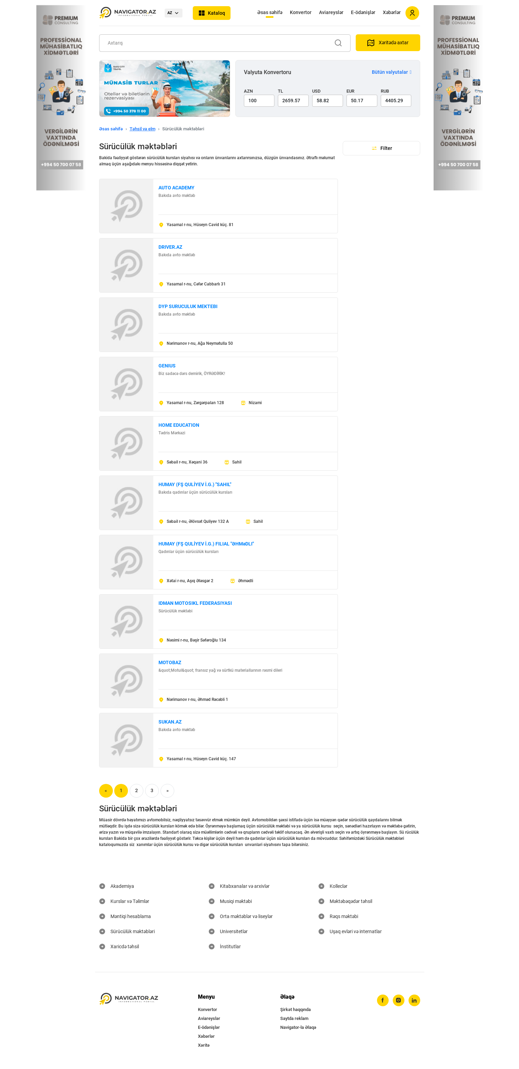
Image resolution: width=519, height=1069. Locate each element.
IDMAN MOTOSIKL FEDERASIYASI (195, 603)
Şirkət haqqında (295, 1009)
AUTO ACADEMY (176, 187)
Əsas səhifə (269, 12)
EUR (350, 91)
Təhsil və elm (142, 128)
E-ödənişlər (363, 12)
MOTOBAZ (169, 662)
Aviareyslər (331, 12)
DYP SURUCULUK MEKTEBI (187, 306)
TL (280, 91)
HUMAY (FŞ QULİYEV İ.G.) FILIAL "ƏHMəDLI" (206, 544)
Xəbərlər (392, 12)
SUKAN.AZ (169, 722)
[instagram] (398, 1000)
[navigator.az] (128, 999)
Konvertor (300, 12)
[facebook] (383, 1000)
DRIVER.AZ (170, 247)
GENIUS (167, 365)
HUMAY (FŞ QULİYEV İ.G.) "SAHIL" (194, 484)
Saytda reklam (294, 1018)
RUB (385, 91)
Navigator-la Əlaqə (298, 1027)
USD (316, 91)
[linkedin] (414, 1000)
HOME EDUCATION (178, 425)
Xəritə (204, 1045)
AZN (248, 91)
